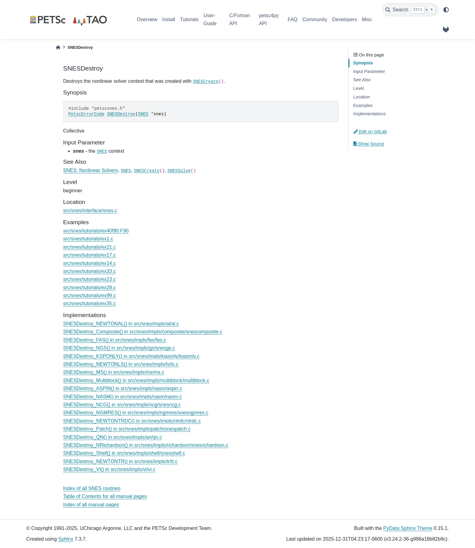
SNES (143, 114)
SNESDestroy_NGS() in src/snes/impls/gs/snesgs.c (119, 348)
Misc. (367, 19)
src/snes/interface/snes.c (90, 210)
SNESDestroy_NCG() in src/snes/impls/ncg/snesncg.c (122, 404)
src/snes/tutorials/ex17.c (89, 255)
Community (314, 19)
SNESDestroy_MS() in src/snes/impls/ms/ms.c (113, 372)
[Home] (58, 47)
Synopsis (363, 62)
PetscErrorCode (86, 114)
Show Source (368, 143)
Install (168, 19)
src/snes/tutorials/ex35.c (89, 303)
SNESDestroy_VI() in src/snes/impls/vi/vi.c (109, 469)
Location (361, 96)
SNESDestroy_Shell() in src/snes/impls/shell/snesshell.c (124, 453)
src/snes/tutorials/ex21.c (89, 247)
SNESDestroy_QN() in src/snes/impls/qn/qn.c (112, 437)
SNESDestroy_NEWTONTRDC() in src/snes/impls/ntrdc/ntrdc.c (132, 420)
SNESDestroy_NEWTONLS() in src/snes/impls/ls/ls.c (121, 364)
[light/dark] (446, 10)
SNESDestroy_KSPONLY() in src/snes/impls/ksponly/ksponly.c (131, 356)
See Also (362, 79)
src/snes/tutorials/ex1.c (88, 238)
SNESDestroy (121, 114)
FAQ (293, 19)
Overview (147, 19)
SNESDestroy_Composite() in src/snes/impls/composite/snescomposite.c (142, 331)
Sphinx (65, 539)
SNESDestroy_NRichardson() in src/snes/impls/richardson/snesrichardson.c (145, 445)
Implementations (369, 113)
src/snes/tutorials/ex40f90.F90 (96, 230)
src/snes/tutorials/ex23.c (89, 279)
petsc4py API (268, 19)
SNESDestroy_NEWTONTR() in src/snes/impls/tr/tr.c (120, 461)
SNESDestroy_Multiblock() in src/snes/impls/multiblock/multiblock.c (136, 380)
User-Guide (210, 19)
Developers (344, 19)
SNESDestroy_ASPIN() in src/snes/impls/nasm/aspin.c (122, 388)
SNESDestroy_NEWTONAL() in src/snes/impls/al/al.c (121, 323)
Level (358, 88)
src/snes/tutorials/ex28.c (89, 287)
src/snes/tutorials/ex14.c (89, 263)
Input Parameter (369, 71)
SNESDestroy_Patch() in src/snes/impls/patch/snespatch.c (127, 428)
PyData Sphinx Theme (407, 528)
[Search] (410, 9)
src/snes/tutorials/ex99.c (89, 295)
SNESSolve (179, 170)
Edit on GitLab (370, 131)
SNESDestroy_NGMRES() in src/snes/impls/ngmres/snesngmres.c (135, 412)
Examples (363, 105)
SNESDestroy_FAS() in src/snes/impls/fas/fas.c (114, 340)
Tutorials (189, 19)
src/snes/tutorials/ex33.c (89, 271)
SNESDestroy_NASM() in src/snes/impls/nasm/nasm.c (122, 396)
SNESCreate (206, 81)
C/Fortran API (239, 19)
